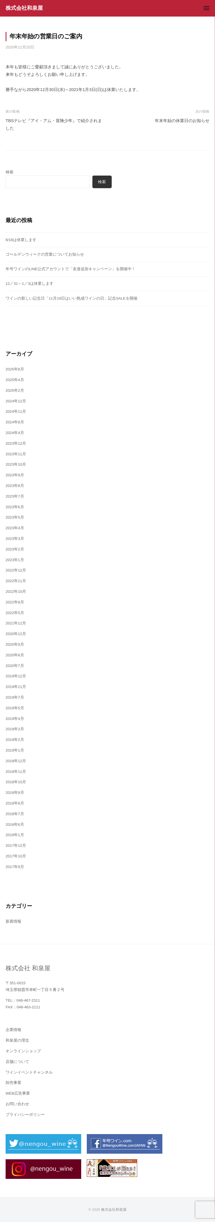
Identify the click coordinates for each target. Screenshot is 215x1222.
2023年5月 (15, 517)
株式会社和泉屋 (24, 8)
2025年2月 (15, 390)
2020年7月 (15, 666)
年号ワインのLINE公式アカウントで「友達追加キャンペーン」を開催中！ (70, 269)
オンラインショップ (23, 1051)
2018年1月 (15, 835)
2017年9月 (15, 867)
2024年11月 (16, 411)
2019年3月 (15, 729)
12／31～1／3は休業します (29, 283)
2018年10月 (16, 782)
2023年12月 (16, 443)
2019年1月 (15, 750)
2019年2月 (15, 740)
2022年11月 (16, 581)
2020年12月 (16, 634)
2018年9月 (15, 792)
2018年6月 (15, 824)
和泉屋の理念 (17, 1040)
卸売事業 (13, 1083)
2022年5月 (15, 613)
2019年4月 (15, 719)
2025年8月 (15, 369)
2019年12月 (16, 676)
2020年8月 (15, 655)
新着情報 (13, 921)
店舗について (17, 1062)
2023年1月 (15, 560)
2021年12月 (16, 623)
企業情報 (13, 1030)
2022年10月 (16, 591)
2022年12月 (16, 570)
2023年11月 (16, 454)
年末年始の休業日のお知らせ (182, 120)
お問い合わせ (17, 1104)
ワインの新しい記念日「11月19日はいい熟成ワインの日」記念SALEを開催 (71, 298)
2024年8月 (15, 422)
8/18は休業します (21, 240)
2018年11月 (16, 771)
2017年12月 (16, 845)
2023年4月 (15, 528)
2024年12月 (16, 401)
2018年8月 (15, 803)
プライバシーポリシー (25, 1115)
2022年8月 (15, 602)
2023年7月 (15, 496)
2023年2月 (15, 549)
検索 (9, 172)
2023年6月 (15, 507)
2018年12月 (16, 761)
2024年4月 (15, 433)
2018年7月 (15, 814)
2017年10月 (16, 856)
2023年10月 (16, 464)
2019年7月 (15, 697)
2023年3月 (15, 539)
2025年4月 (15, 380)
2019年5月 (15, 708)
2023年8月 (15, 486)
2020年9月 (15, 644)
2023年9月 (15, 475)
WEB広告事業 (18, 1093)
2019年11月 (16, 687)
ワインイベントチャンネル (29, 1072)
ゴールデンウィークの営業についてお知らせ (45, 254)
